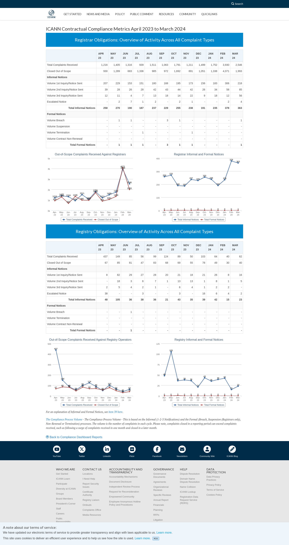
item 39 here (115, 412)
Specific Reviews (162, 495)
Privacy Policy (213, 484)
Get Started (72, 14)
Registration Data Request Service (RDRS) (189, 499)
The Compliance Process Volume (64, 419)
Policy (120, 14)
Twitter (82, 451)
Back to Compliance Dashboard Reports (74, 437)
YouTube (57, 451)
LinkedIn (107, 451)
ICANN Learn (63, 478)
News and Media (98, 14)
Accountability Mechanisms (123, 476)
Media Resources (92, 514)
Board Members (64, 498)
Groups (60, 493)
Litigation (158, 519)
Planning (158, 510)
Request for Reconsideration (124, 491)
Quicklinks (209, 14)
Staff (58, 508)
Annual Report (160, 500)
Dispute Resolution (190, 473)
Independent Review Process (124, 486)
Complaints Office (92, 510)
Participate (61, 483)
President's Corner (66, 503)
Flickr (132, 451)
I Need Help (89, 478)
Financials (158, 505)
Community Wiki (207, 451)
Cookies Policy (214, 494)
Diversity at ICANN (66, 488)
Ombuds (87, 505)
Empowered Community (121, 496)
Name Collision (188, 486)
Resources (166, 14)
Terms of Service (215, 489)
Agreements (159, 482)
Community (187, 14)
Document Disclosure (120, 481)
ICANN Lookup (188, 491)
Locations (88, 473)
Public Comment (142, 14)
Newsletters (182, 451)
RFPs (156, 514)
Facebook (156, 451)
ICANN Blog (232, 451)
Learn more (164, 532)
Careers (60, 513)
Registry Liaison (91, 500)
